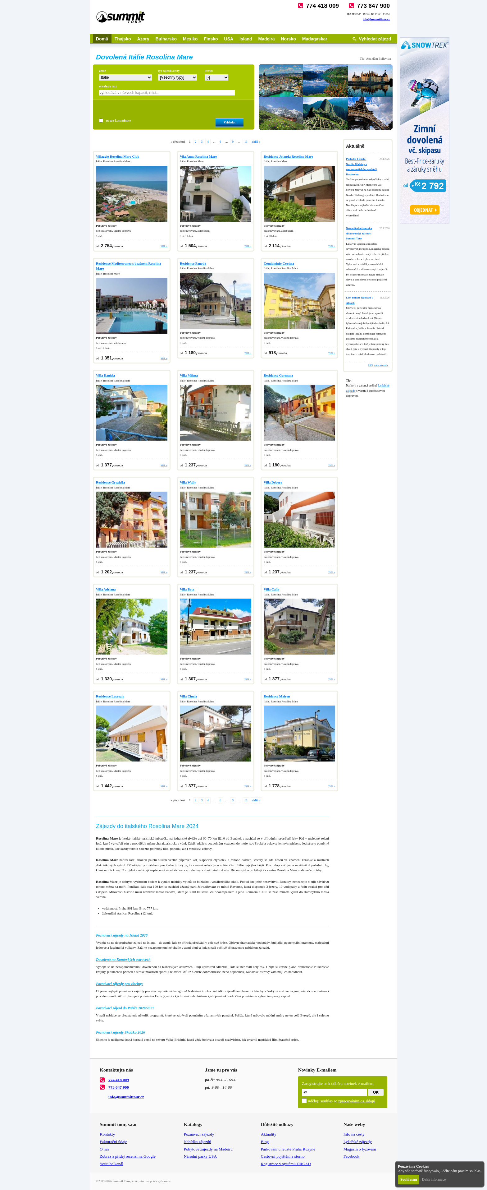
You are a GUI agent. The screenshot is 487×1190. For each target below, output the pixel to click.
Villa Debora (273, 482)
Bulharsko (165, 38)
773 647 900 (373, 5)
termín (209, 70)
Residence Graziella (110, 482)
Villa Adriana (106, 589)
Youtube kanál (111, 1163)
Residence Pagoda (193, 263)
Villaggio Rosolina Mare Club (117, 156)
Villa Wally (188, 482)
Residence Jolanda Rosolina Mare (288, 156)
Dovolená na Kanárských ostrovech (123, 959)
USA (229, 38)
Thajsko (123, 38)
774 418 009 (322, 5)
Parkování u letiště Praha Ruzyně (288, 1149)
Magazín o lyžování (360, 1149)
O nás (104, 1149)
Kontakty (107, 1134)
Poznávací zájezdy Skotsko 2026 (120, 1032)
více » (164, 245)
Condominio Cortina (279, 263)
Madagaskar (314, 38)
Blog (265, 1141)
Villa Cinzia (188, 696)
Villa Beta (187, 589)
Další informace (434, 1179)
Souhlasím (408, 1179)
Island (245, 38)
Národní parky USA (200, 1156)
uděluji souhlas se (341, 1101)
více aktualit (381, 365)
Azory (143, 38)
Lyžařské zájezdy (358, 1141)
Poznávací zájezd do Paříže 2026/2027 (125, 1008)
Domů (102, 38)
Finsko (211, 38)
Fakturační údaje (113, 1141)
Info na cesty (354, 1134)
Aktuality (268, 1134)
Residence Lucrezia (110, 696)
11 (246, 141)
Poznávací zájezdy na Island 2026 (122, 935)
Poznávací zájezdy (199, 1134)
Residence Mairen (277, 696)
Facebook (351, 1156)
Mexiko (190, 38)
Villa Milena (189, 375)
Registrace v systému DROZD (286, 1163)
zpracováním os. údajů (356, 1101)
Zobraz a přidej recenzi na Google (128, 1156)
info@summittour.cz (376, 19)
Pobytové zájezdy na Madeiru (208, 1149)
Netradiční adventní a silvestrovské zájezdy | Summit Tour (359, 233)
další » (256, 141)
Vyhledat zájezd (375, 38)
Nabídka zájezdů (197, 1141)
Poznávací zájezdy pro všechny (119, 984)
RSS (370, 365)
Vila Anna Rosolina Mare (198, 156)
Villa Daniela (105, 375)
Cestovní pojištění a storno (283, 1156)
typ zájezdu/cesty (169, 70)
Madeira (266, 38)
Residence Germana (278, 375)
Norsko (288, 38)
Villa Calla (271, 589)
